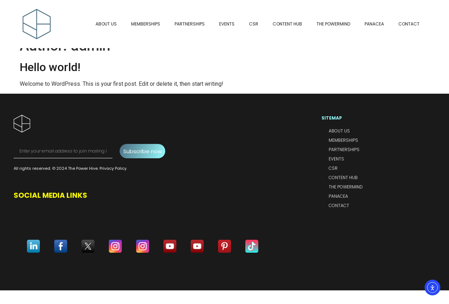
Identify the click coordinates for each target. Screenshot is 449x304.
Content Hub (287, 24)
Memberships (145, 24)
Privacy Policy (112, 182)
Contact (409, 24)
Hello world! (50, 81)
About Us (106, 24)
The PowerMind (333, 24)
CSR (253, 24)
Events (227, 24)
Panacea (374, 24)
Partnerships (190, 24)
